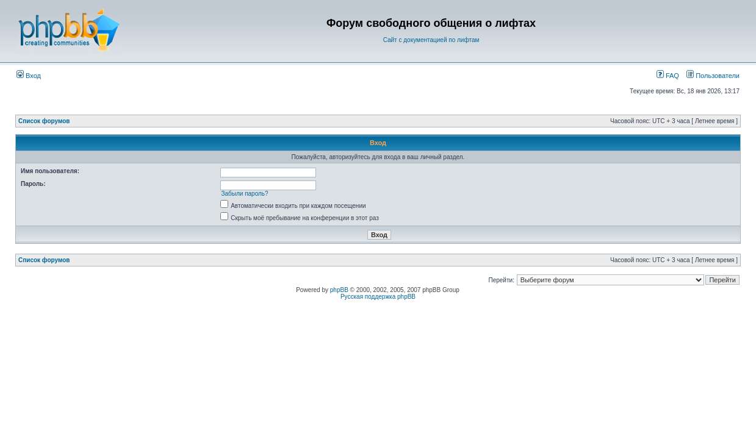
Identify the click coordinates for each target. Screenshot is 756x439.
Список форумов (44, 121)
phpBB (339, 290)
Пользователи (713, 75)
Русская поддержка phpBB (378, 296)
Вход (28, 75)
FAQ (668, 75)
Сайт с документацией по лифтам (431, 40)
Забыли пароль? (244, 193)
